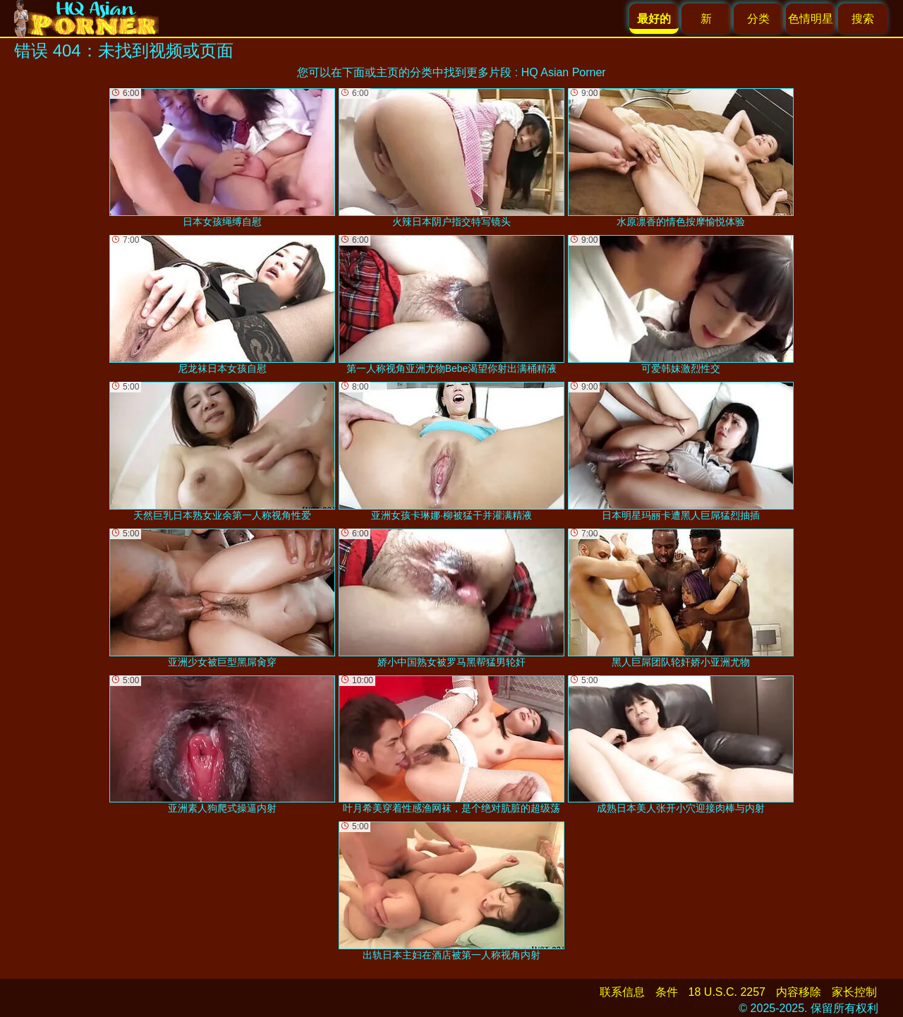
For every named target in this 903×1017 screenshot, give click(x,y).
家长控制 (854, 992)
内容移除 (798, 992)
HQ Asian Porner (563, 72)
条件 (666, 992)
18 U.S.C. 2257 (727, 992)
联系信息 (622, 992)
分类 (758, 19)
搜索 (863, 19)
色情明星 (810, 19)
